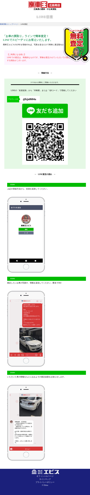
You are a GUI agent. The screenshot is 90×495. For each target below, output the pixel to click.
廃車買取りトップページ (9, 24)
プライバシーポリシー (45, 482)
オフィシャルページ (45, 476)
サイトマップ (45, 479)
